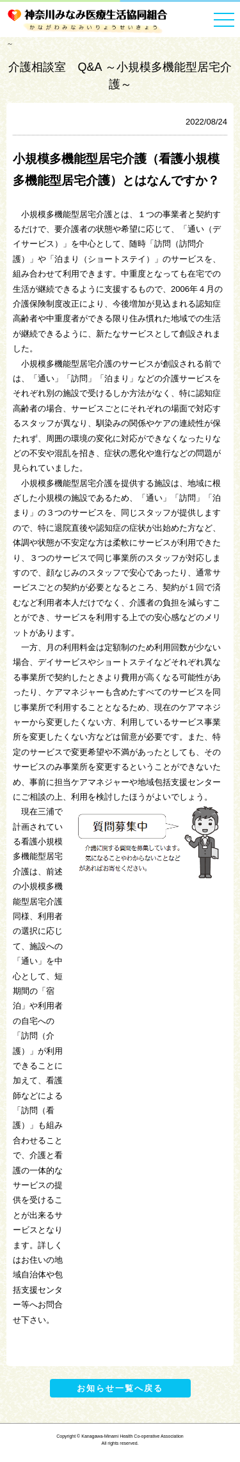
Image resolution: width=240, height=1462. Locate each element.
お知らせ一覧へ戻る (120, 1388)
